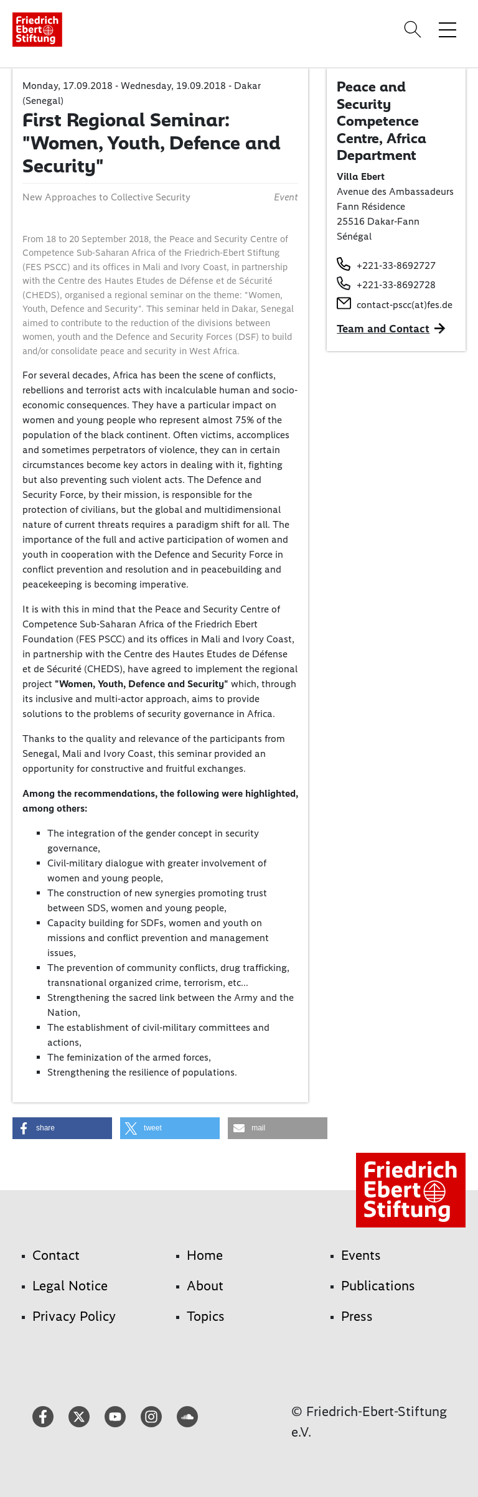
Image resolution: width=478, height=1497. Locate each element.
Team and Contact (383, 329)
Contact (56, 1255)
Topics (206, 1316)
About (205, 1285)
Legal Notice (70, 1285)
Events (361, 1255)
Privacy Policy (74, 1316)
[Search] (414, 29)
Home (205, 1255)
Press (357, 1316)
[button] (62, 1128)
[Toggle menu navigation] (447, 29)
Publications (378, 1285)
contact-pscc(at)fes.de (404, 305)
